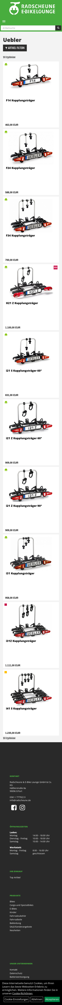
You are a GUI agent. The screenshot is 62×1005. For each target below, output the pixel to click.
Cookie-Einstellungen (16, 999)
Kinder (13, 912)
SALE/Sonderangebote (21, 926)
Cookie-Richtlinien (22, 993)
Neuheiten (15, 930)
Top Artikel (15, 877)
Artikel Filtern (15, 48)
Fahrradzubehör (18, 915)
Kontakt (13, 969)
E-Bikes (13, 908)
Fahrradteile (16, 919)
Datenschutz (16, 973)
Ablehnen (36, 999)
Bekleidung (15, 923)
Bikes (12, 901)
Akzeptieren (52, 999)
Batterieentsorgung (19, 976)
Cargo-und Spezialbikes (21, 905)
